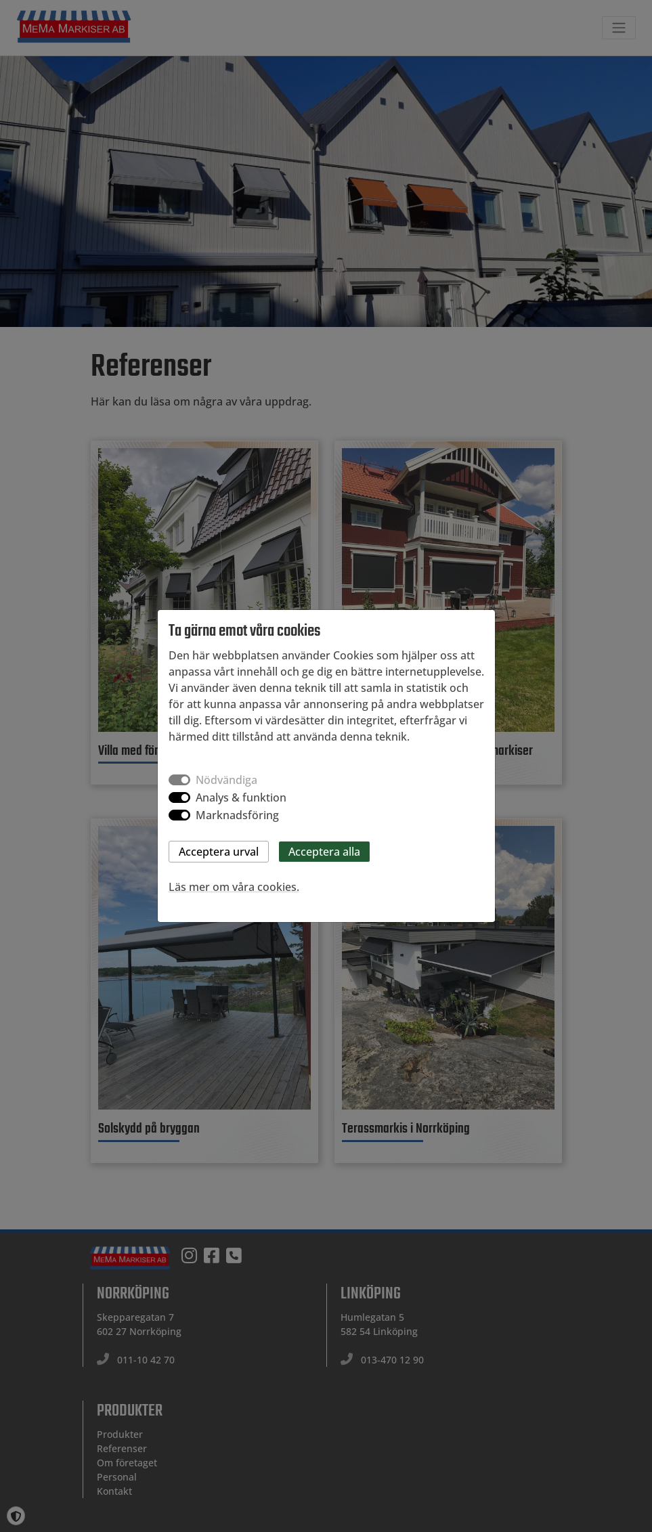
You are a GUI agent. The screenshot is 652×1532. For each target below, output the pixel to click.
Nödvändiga (226, 779)
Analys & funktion (241, 797)
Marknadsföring (237, 815)
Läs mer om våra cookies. (234, 886)
